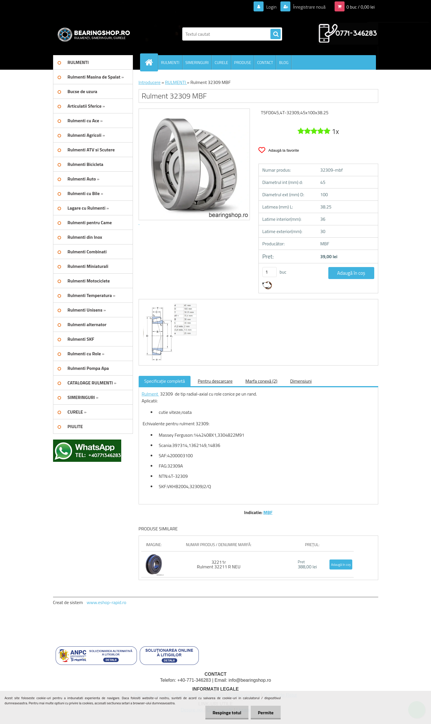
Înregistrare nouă (308, 6)
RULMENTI (170, 62)
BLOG (283, 62)
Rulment (150, 393)
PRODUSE (242, 62)
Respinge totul (227, 712)
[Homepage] (151, 62)
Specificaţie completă (164, 381)
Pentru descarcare (215, 381)
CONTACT (265, 62)
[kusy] (269, 272)
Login (271, 6)
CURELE (221, 62)
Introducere (150, 82)
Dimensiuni (300, 381)
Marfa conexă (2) (261, 381)
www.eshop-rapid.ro (106, 602)
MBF (267, 512)
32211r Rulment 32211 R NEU (218, 564)
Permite (266, 712)
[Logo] (92, 34)
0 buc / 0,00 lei (360, 6)
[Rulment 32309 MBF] (169, 304)
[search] (275, 34)
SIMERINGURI (197, 62)
